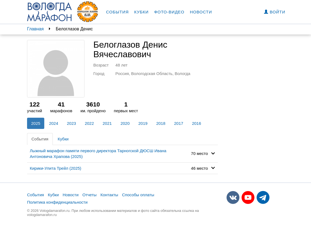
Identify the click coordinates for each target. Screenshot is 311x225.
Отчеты (89, 194)
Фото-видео (169, 12)
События (117, 12)
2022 (89, 123)
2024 (53, 123)
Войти (274, 12)
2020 (125, 123)
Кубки (141, 12)
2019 (142, 123)
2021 (107, 123)
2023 (71, 123)
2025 (35, 123)
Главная (35, 29)
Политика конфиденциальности (57, 202)
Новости (201, 12)
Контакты (109, 194)
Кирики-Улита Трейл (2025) (55, 168)
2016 (196, 123)
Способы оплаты (138, 194)
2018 (160, 123)
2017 (178, 123)
